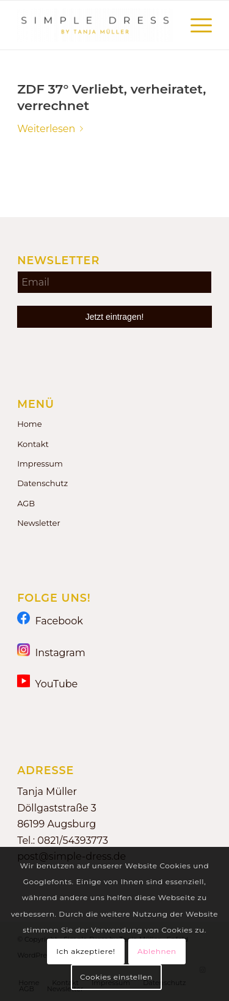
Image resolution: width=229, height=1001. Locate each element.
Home (29, 424)
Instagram (51, 652)
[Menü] (195, 25)
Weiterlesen (52, 129)
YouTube (47, 683)
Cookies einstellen (116, 976)
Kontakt (33, 444)
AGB (26, 503)
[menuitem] (195, 25)
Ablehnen (156, 951)
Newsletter (38, 523)
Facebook (50, 620)
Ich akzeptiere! (85, 951)
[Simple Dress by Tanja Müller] (95, 25)
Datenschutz (42, 483)
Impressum (40, 463)
